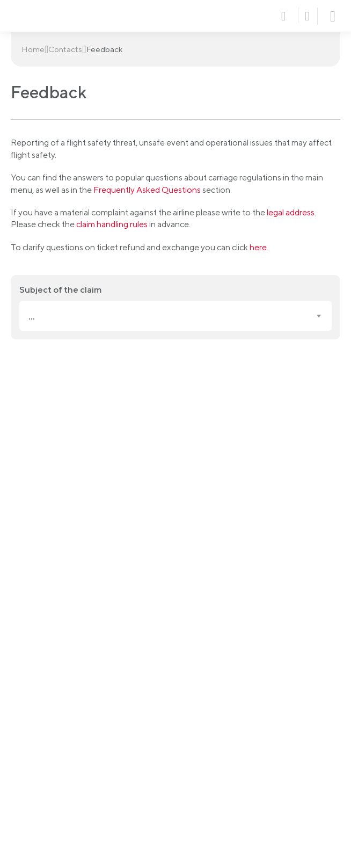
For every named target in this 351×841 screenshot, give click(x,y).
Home (33, 49)
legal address (291, 212)
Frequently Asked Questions (147, 190)
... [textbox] (31, 316)
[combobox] (175, 316)
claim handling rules (112, 224)
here (258, 247)
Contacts (65, 49)
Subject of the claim (60, 289)
